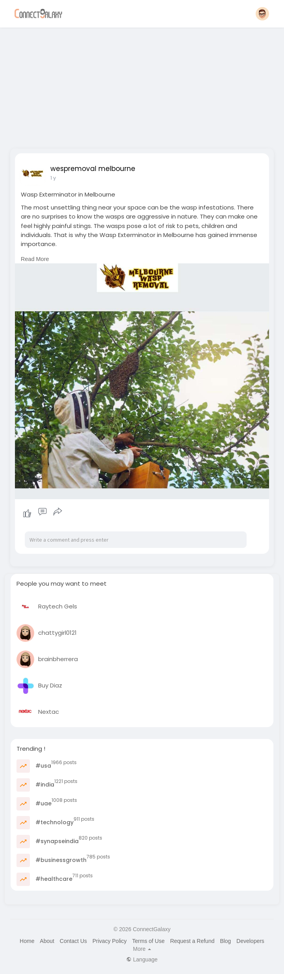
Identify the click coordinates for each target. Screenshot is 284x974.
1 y (53, 178)
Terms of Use (148, 941)
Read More (35, 259)
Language (141, 959)
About (47, 941)
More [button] (142, 949)
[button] (262, 14)
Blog (225, 941)
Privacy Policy (109, 941)
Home (27, 941)
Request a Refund (192, 941)
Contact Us (73, 941)
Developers (250, 941)
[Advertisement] (142, 86)
